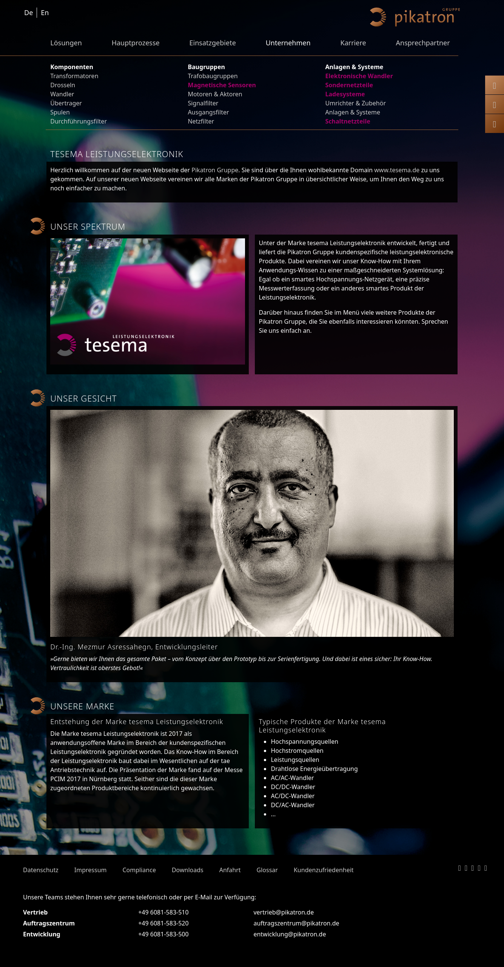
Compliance (139, 870)
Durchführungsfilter (78, 121)
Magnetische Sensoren (222, 85)
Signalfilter (203, 103)
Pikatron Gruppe (214, 170)
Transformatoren (74, 76)
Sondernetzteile (349, 85)
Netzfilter (201, 121)
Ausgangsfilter (208, 112)
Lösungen (66, 42)
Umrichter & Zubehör (355, 103)
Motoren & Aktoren (215, 94)
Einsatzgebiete (213, 42)
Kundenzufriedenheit (324, 870)
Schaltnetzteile (347, 121)
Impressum (90, 870)
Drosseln (62, 85)
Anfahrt (230, 870)
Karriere (353, 42)
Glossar (267, 870)
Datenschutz (41, 870)
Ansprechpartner (423, 42)
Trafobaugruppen (212, 76)
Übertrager (66, 103)
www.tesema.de (396, 170)
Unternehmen (288, 42)
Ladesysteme (345, 94)
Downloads (187, 870)
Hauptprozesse (136, 42)
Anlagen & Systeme (352, 112)
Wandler (62, 94)
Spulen (60, 112)
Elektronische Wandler (359, 76)
